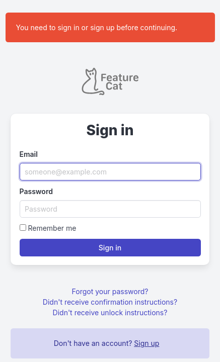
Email (29, 154)
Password (36, 191)
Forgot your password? (110, 291)
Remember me (52, 228)
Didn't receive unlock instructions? (110, 312)
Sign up (146, 343)
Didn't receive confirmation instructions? (110, 302)
